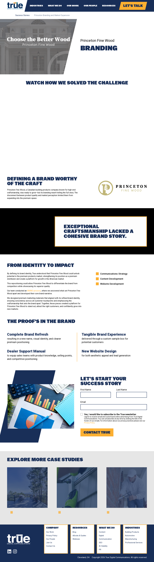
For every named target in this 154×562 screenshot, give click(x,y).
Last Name (121, 390)
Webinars (76, 539)
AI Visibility (103, 546)
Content (102, 532)
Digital (101, 536)
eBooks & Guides (79, 536)
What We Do (55, 6)
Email (83, 402)
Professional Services (133, 543)
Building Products (132, 532)
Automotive (130, 536)
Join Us (49, 543)
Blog (74, 532)
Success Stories (22, 15)
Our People (90, 6)
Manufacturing (131, 539)
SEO (100, 543)
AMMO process (34, 291)
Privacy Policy (89, 423)
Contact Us (50, 546)
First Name (85, 390)
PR (100, 550)
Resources (109, 6)
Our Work (73, 6)
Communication (105, 539)
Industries (36, 6)
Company (52, 528)
